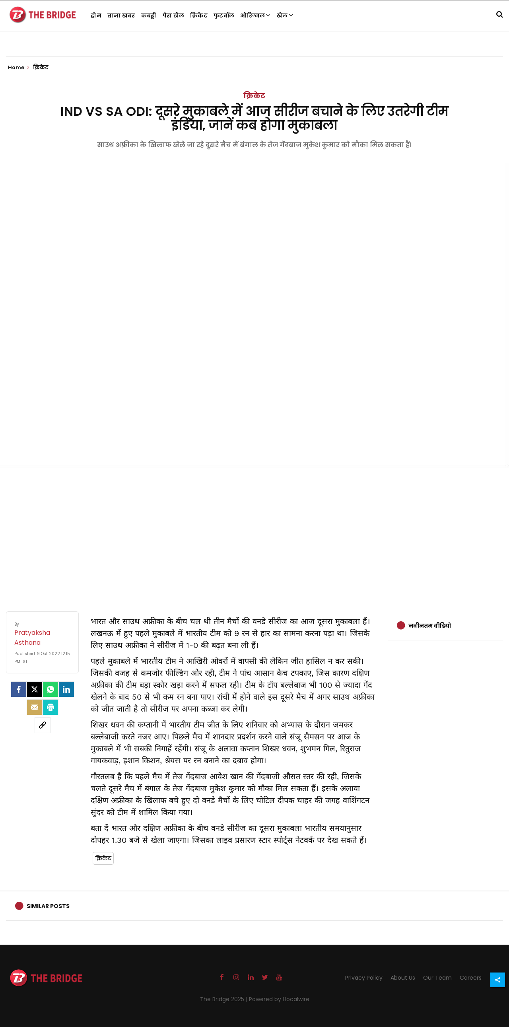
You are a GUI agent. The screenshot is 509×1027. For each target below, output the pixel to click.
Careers (471, 978)
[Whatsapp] (50, 689)
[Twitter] (35, 689)
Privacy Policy (364, 978)
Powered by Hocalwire (279, 999)
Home (18, 67)
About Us (402, 978)
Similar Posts (48, 906)
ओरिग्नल (255, 15)
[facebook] (19, 689)
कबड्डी (149, 15)
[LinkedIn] (66, 689)
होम (96, 15)
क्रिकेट (199, 15)
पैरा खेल (174, 15)
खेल (285, 15)
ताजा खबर (121, 15)
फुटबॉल (224, 15)
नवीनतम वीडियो (429, 626)
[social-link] (43, 725)
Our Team (437, 978)
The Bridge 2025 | (224, 999)
